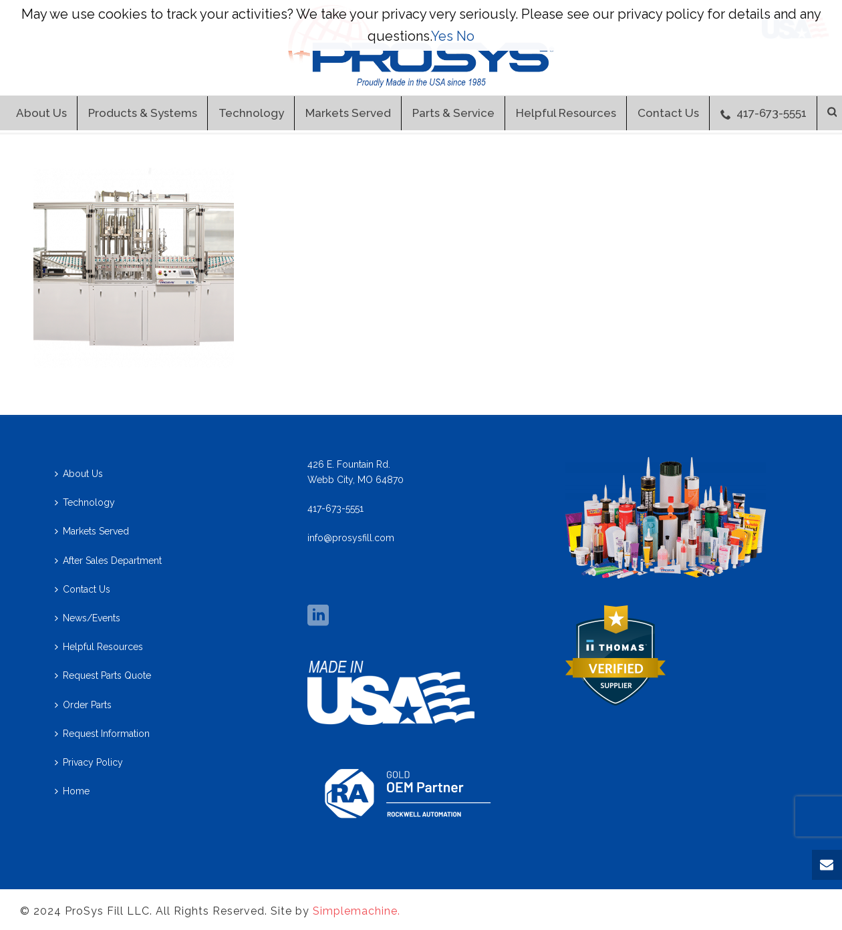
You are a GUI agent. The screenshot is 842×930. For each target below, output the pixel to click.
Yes (442, 36)
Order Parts (83, 705)
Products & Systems (142, 113)
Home (72, 791)
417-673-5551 (763, 113)
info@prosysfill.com (350, 537)
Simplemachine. (356, 911)
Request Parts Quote (103, 675)
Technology (251, 113)
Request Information (102, 733)
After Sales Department (108, 560)
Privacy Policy (89, 762)
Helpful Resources (566, 113)
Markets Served (348, 113)
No (465, 36)
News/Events (87, 618)
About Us (41, 113)
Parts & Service (453, 113)
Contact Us (668, 113)
